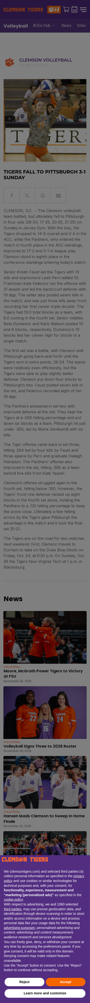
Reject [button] (24, 982)
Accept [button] (65, 982)
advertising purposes (19, 928)
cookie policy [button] (13, 899)
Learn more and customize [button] (45, 993)
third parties (12, 909)
